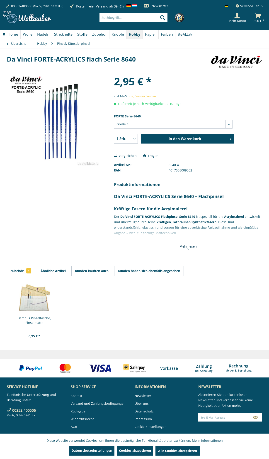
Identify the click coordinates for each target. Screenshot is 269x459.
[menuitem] (140, 17)
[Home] (10, 34)
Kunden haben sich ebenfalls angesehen (149, 271)
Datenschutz (144, 411)
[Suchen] (162, 17)
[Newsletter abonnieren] (255, 417)
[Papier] (150, 34)
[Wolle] (28, 34)
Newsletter (156, 6)
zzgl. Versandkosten (142, 96)
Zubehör (20, 271)
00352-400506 (21, 6)
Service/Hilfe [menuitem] (248, 6)
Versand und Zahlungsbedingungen (98, 403)
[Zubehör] (99, 34)
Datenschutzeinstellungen (92, 450)
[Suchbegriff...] (133, 17)
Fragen (150, 156)
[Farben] (167, 34)
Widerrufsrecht (82, 419)
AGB (74, 426)
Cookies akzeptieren (135, 450)
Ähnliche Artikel (53, 271)
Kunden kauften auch (92, 271)
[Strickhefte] (63, 34)
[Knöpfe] (117, 34)
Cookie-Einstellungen (151, 426)
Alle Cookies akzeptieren (177, 451)
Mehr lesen (188, 247)
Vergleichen (125, 156)
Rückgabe (78, 411)
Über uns (142, 403)
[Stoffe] (82, 34)
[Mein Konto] (237, 17)
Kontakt (76, 396)
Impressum (143, 419)
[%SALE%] (184, 34)
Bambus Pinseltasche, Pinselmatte (34, 320)
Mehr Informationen (207, 440)
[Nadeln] (43, 34)
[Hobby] (134, 34)
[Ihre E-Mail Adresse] (223, 417)
